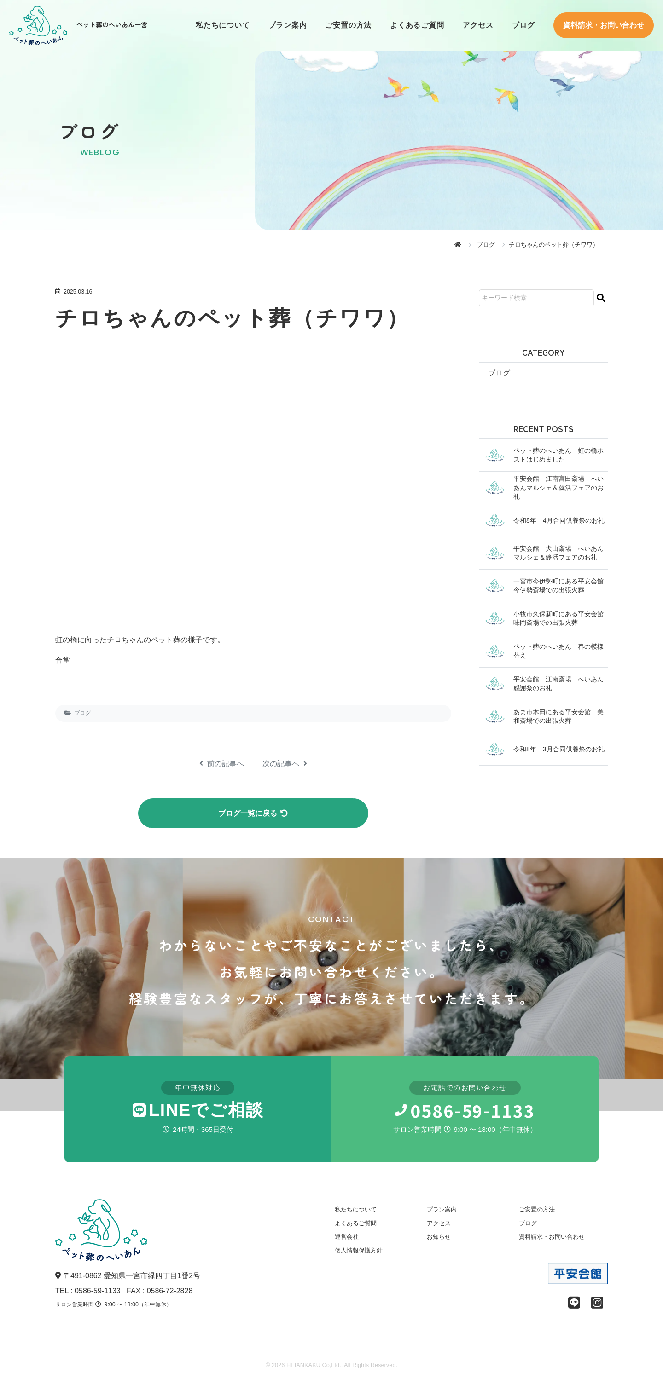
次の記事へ (284, 763)
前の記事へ (221, 763)
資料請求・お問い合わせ (603, 25)
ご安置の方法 (348, 25)
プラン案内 (287, 25)
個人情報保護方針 (359, 1251)
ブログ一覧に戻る (253, 814)
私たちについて (222, 25)
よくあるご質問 (417, 25)
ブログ (523, 25)
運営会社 (347, 1238)
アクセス (477, 25)
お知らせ (439, 1238)
